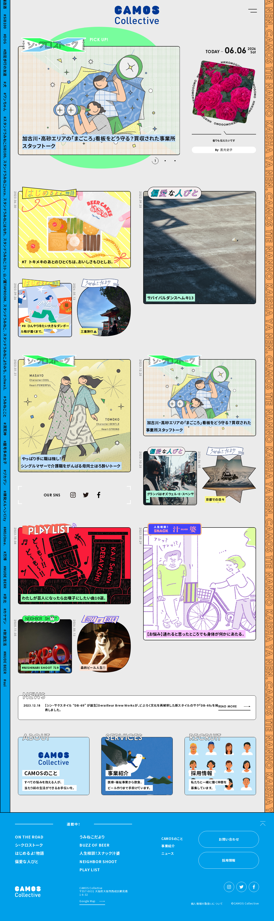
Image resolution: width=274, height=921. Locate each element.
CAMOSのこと (172, 839)
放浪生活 (5, 644)
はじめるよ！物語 (29, 853)
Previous (174, 706)
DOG (5, 45)
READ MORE (227, 706)
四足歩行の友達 (5, 69)
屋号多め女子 (5, 459)
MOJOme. (5, 543)
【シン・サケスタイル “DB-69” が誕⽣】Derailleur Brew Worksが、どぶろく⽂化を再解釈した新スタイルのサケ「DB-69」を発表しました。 (131, 707)
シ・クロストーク (29, 845)
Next (185, 706)
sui (5, 689)
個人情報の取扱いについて (207, 903)
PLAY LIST (89, 869)
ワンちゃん (5, 108)
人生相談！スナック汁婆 (99, 853)
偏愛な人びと (26, 861)
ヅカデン (5, 484)
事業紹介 (168, 846)
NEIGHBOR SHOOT (98, 861)
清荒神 (5, 435)
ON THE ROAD (29, 837)
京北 (5, 604)
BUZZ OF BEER (94, 845)
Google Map (87, 901)
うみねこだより (92, 837)
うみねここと (5, 413)
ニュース (167, 854)
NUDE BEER (5, 669)
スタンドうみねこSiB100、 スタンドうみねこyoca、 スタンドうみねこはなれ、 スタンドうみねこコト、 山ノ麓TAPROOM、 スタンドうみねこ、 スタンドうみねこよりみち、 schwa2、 (5, 260)
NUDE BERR (5, 583)
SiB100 (5, 28)
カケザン (5, 623)
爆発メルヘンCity (5, 512)
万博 (5, 562)
